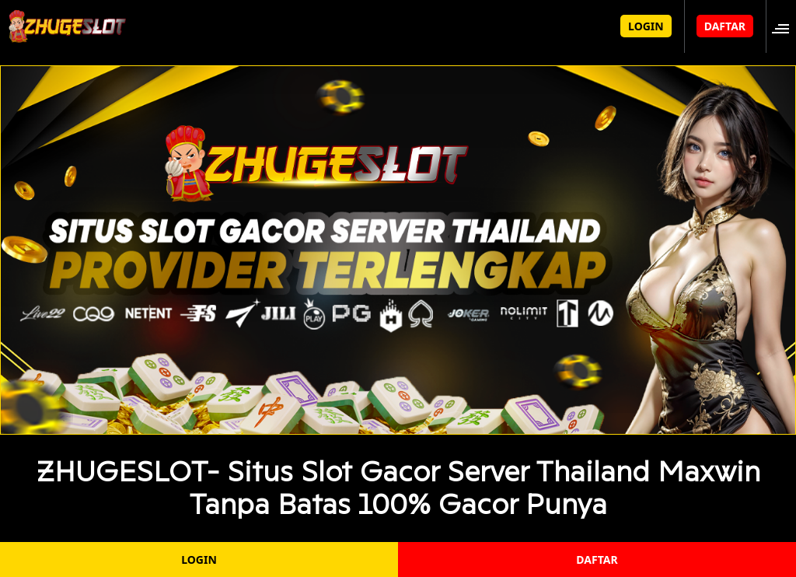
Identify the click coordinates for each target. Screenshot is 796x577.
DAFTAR (724, 26)
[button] (785, 26)
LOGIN (646, 26)
